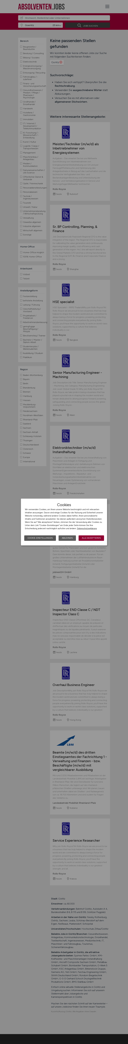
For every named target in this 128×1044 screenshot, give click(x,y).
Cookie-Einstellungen (40, 538)
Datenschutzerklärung (87, 528)
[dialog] (64, 522)
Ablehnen (67, 538)
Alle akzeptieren (91, 538)
